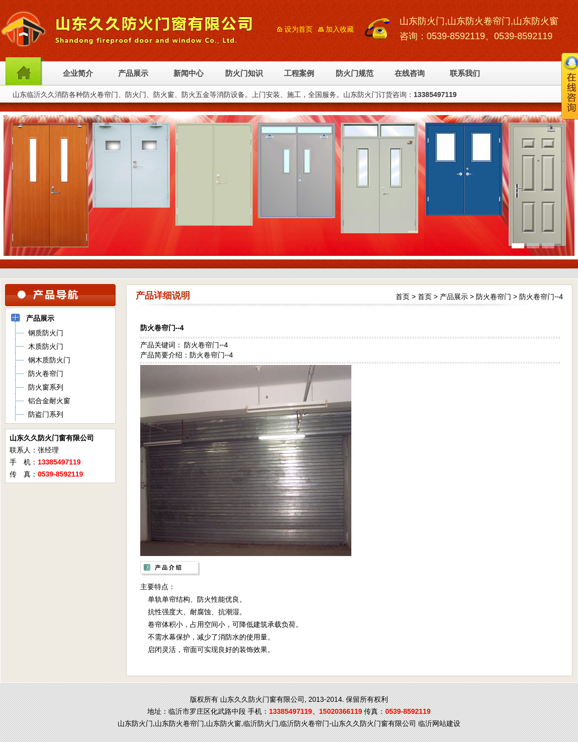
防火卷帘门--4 (541, 297)
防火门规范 (354, 73)
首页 (403, 297)
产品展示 (133, 73)
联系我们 (465, 73)
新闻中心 (188, 73)
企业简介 (78, 73)
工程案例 (299, 73)
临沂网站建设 (439, 723)
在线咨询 (410, 73)
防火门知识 (244, 73)
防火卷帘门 (493, 297)
